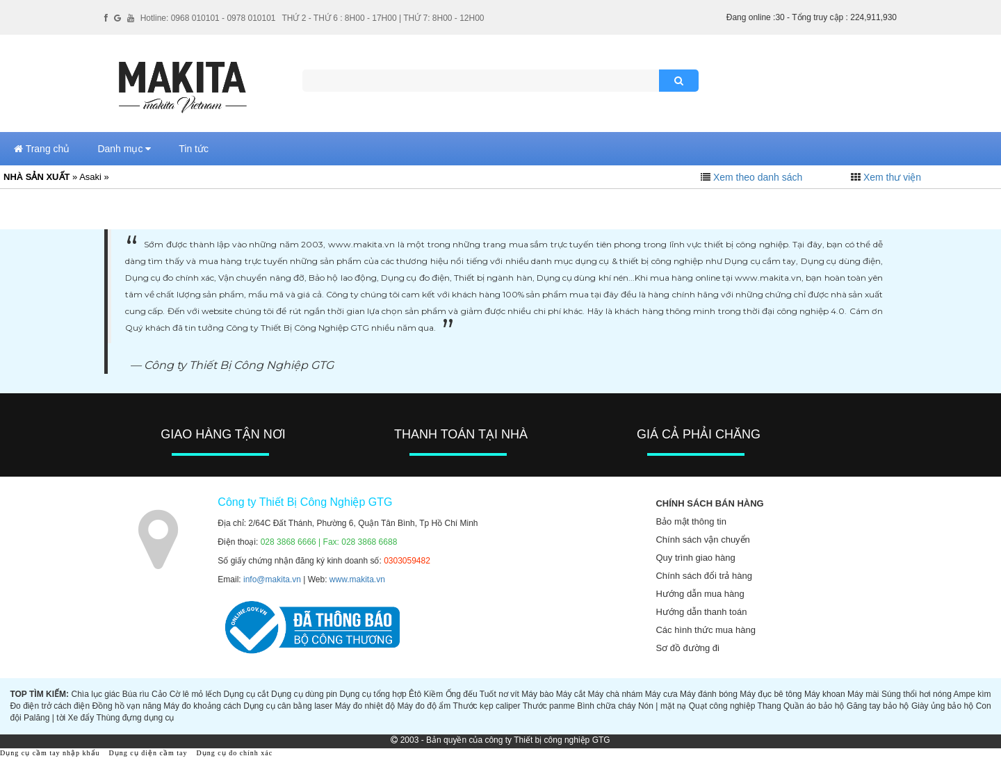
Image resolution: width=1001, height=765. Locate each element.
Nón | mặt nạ (662, 706)
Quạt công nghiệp (722, 706)
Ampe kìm (972, 694)
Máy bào (537, 694)
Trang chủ (42, 148)
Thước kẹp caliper (487, 706)
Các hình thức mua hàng (705, 630)
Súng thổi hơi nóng (916, 694)
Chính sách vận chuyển (702, 539)
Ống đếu (462, 694)
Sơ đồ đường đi (687, 648)
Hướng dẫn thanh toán (701, 612)
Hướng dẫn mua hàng (700, 594)
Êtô (415, 694)
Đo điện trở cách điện (50, 706)
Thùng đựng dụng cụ (135, 718)
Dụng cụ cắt (246, 694)
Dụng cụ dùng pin (304, 694)
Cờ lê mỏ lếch (196, 694)
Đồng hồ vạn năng (126, 706)
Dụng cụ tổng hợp (372, 694)
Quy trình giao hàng (695, 557)
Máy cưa (661, 694)
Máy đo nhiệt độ (365, 706)
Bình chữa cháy (606, 706)
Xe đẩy (81, 718)
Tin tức (194, 148)
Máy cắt (570, 694)
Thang (769, 706)
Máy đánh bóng (709, 694)
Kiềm (433, 694)
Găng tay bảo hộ (878, 706)
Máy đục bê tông (770, 694)
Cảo (159, 694)
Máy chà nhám (615, 694)
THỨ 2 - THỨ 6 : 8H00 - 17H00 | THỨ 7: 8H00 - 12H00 (383, 18)
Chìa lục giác (95, 694)
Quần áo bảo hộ (813, 706)
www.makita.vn (357, 579)
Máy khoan (824, 694)
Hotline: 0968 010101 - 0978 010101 (208, 18)
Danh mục (124, 148)
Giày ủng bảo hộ (942, 706)
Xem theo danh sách (757, 177)
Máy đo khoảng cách (202, 706)
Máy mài (863, 694)
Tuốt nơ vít (499, 694)
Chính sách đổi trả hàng (704, 575)
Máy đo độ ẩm (423, 706)
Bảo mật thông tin (691, 521)
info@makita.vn (272, 579)
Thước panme (549, 706)
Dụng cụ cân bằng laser (287, 706)
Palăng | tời (44, 718)
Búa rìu (135, 694)
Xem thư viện (892, 177)
